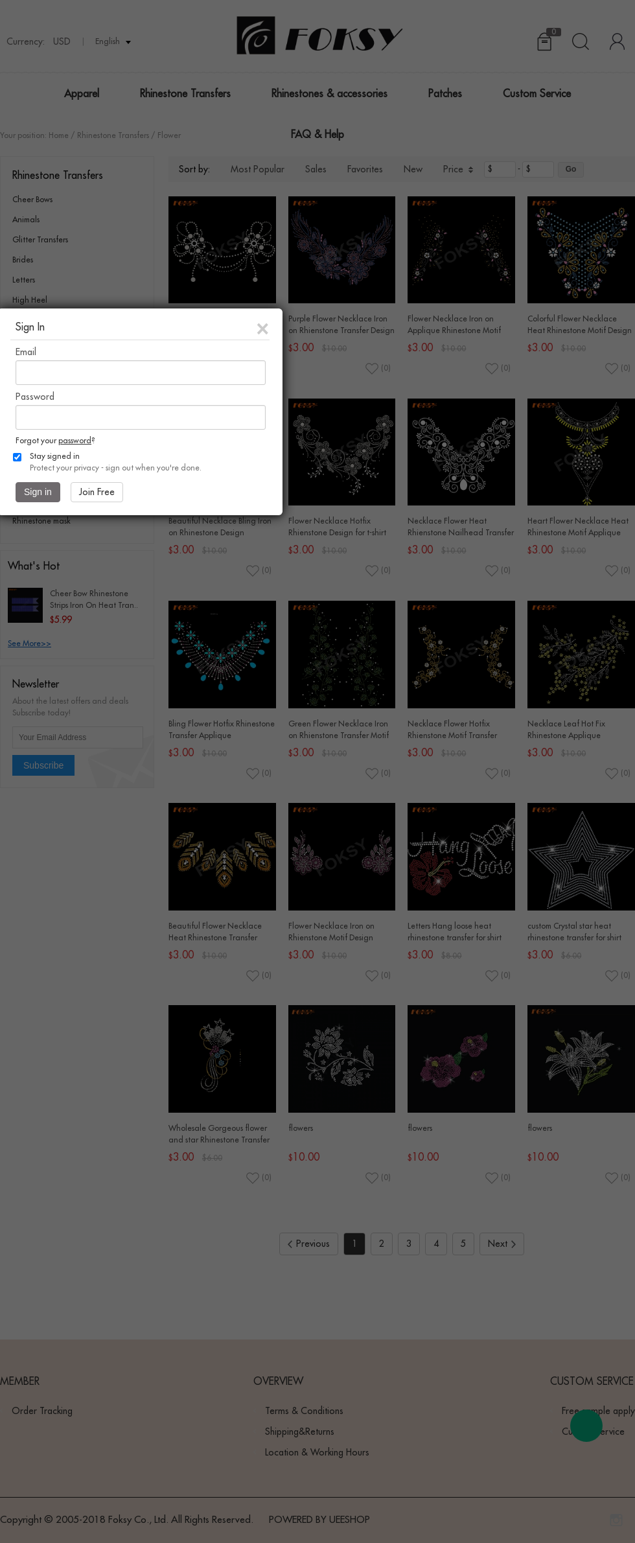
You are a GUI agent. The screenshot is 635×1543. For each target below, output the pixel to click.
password (74, 441)
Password (35, 396)
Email (26, 351)
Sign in (38, 492)
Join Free (97, 491)
